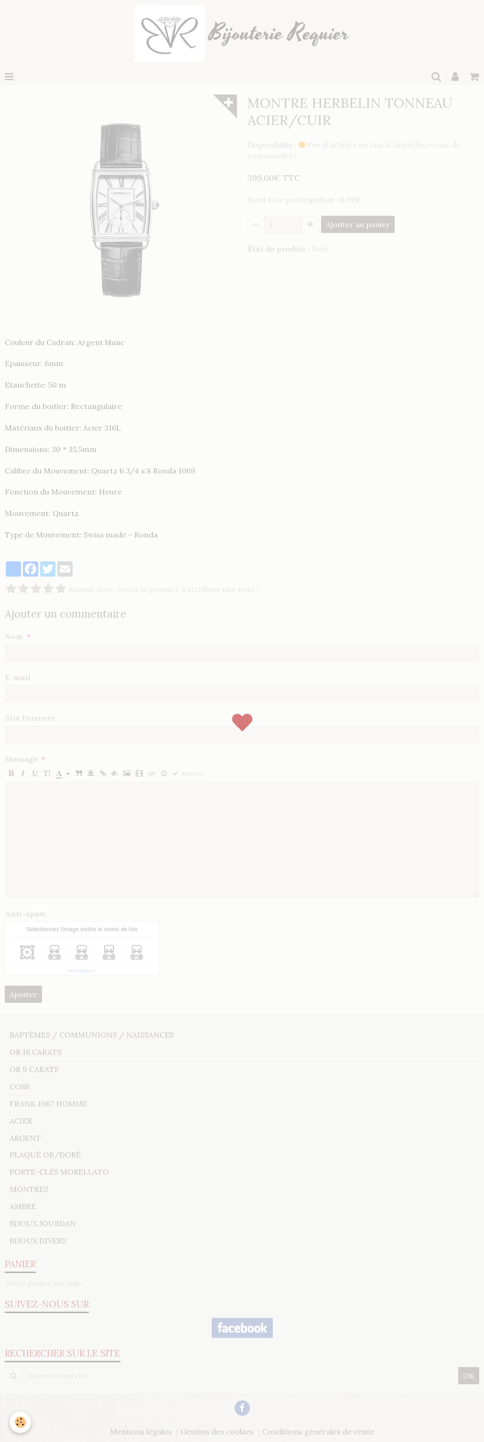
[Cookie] (20, 1422)
